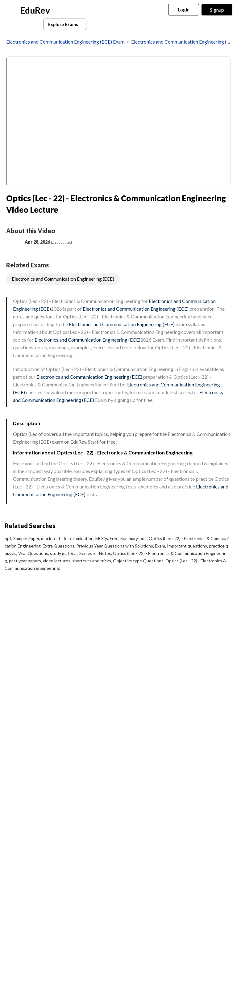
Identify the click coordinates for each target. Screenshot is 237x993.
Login (184, 9)
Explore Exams (65, 24)
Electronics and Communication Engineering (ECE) (63, 279)
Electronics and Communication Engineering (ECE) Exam (65, 42)
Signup (217, 10)
